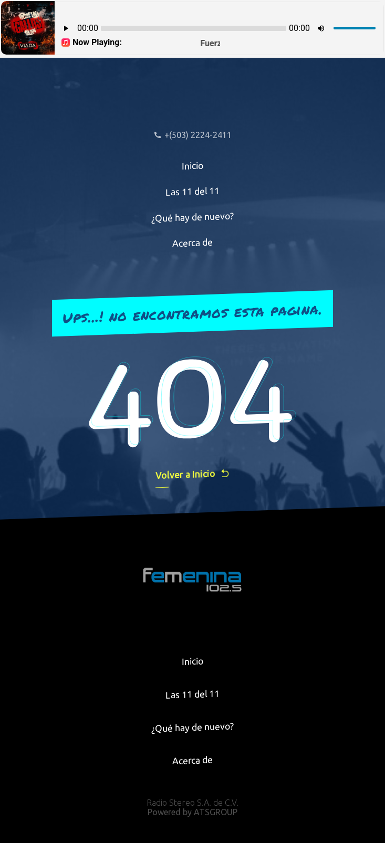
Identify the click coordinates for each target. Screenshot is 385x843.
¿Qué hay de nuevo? (192, 216)
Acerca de (192, 243)
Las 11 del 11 (192, 191)
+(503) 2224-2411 (192, 135)
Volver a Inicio (192, 474)
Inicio (193, 165)
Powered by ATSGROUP (192, 812)
